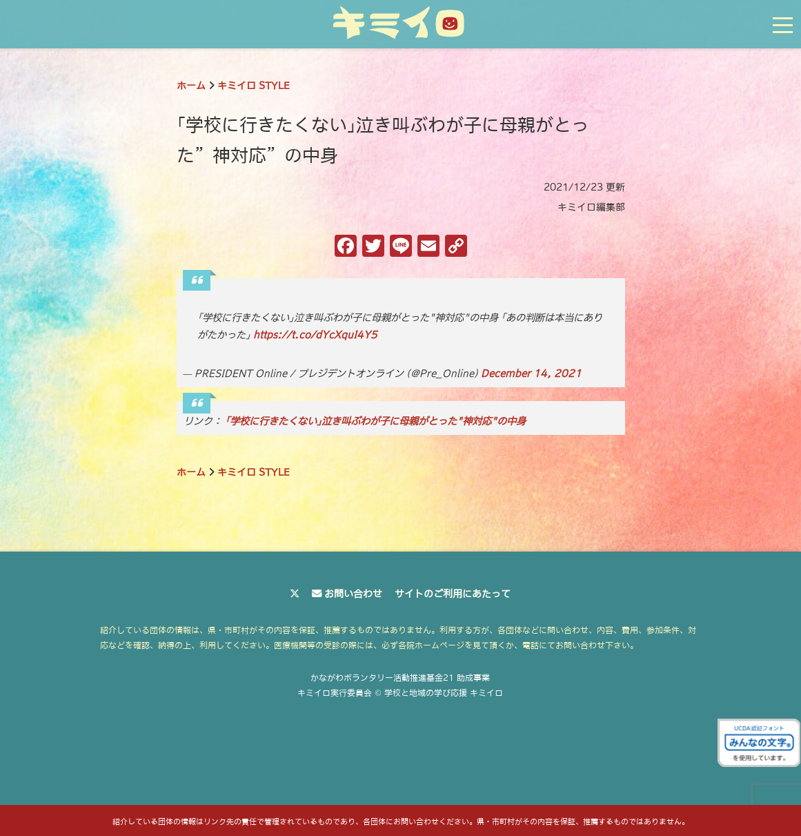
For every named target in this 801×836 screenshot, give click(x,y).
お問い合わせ (353, 594)
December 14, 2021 (531, 373)
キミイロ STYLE (253, 85)
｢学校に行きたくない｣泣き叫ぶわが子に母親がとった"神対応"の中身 (375, 421)
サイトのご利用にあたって (453, 594)
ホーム (191, 85)
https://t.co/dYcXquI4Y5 (315, 335)
